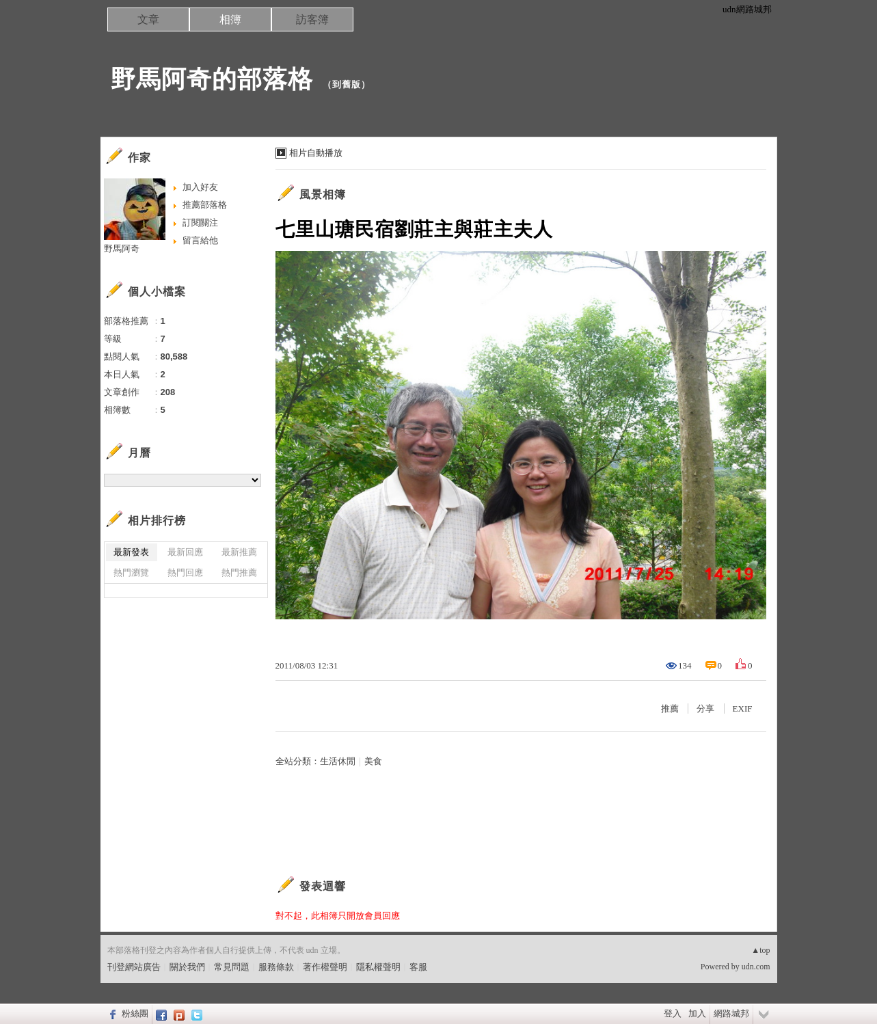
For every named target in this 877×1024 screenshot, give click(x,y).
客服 (418, 967)
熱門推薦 (239, 572)
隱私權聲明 (378, 967)
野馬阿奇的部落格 (212, 79)
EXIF (743, 708)
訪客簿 (312, 19)
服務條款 (276, 967)
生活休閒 (337, 761)
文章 (148, 19)
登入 (673, 1013)
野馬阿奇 (121, 248)
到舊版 (346, 84)
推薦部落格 (205, 205)
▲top (760, 950)
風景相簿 (322, 194)
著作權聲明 (325, 967)
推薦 (670, 708)
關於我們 (187, 967)
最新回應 (185, 552)
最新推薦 (239, 552)
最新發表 (131, 552)
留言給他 (200, 240)
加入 (697, 1013)
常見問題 (231, 967)
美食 (373, 761)
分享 (705, 708)
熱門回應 (185, 572)
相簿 (230, 19)
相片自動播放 (315, 153)
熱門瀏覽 (131, 572)
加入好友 (200, 187)
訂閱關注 (200, 222)
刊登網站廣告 (134, 967)
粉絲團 (135, 1013)
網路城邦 (731, 1013)
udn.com (756, 966)
